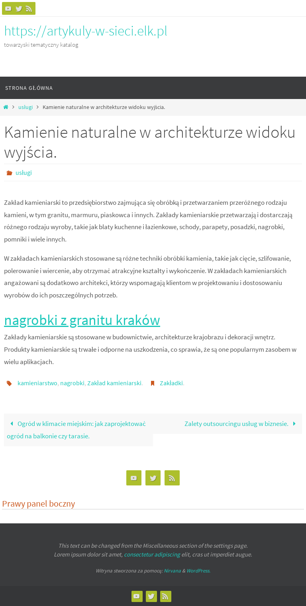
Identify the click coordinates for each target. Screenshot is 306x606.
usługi (25, 107)
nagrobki (72, 383)
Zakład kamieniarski (114, 383)
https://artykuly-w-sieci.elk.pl (85, 31)
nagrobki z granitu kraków (82, 320)
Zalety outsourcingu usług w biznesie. (241, 423)
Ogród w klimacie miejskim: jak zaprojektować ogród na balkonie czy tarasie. (76, 429)
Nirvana (172, 570)
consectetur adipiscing (152, 554)
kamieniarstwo (37, 383)
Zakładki (171, 383)
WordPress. (198, 570)
